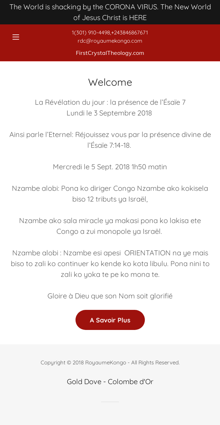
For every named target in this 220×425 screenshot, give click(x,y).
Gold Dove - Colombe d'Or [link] (110, 381)
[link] (110, 52)
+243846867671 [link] (129, 32)
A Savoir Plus (110, 320)
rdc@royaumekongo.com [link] (110, 40)
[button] (24, 37)
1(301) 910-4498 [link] (91, 32)
